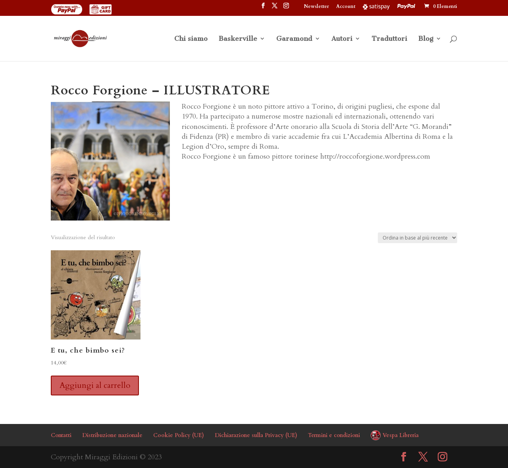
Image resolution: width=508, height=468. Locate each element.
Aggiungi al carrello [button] (95, 385)
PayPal (407, 6)
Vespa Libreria (401, 435)
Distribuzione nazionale (112, 435)
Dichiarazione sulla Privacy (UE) (256, 435)
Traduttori (389, 39)
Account (345, 7)
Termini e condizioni (334, 435)
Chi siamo (191, 39)
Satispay (376, 6)
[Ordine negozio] (417, 237)
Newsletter (316, 7)
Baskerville (238, 39)
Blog (425, 39)
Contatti (61, 435)
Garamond (294, 39)
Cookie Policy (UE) (178, 435)
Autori (341, 39)
